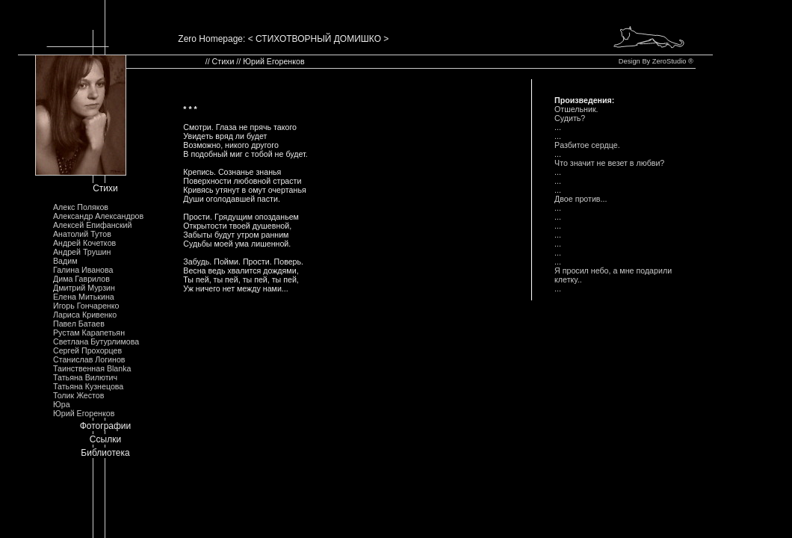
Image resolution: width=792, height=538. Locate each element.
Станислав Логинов (89, 359)
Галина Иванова (83, 269)
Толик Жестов (78, 395)
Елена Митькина (83, 296)
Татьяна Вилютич (85, 377)
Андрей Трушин (82, 251)
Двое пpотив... (580, 198)
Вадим (65, 260)
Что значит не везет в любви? (609, 162)
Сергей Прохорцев (87, 350)
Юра (61, 404)
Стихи (105, 188)
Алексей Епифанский (92, 224)
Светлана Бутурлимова (96, 341)
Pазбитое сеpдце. (587, 144)
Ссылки (105, 439)
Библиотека (105, 453)
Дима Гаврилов (81, 278)
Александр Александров (98, 215)
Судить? (569, 118)
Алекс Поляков (80, 206)
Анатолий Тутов (82, 233)
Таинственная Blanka (92, 368)
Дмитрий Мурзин (84, 287)
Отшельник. (576, 109)
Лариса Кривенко (85, 314)
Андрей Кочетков (84, 242)
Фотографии (106, 426)
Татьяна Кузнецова (88, 386)
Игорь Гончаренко (86, 305)
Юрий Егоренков (83, 413)
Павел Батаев (79, 323)
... (557, 127)
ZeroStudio (669, 61)
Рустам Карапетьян (89, 332)
